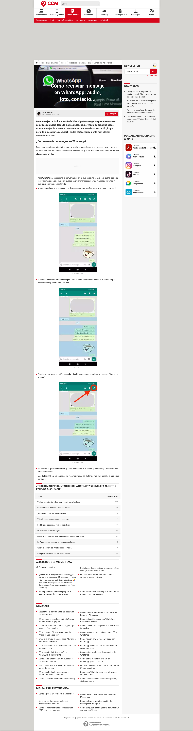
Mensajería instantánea (65, 20)
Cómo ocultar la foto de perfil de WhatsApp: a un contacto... (53, 653)
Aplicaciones (92, 20)
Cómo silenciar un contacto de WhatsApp (57, 678)
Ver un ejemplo (151, 75)
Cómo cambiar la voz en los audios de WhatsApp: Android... (56, 660)
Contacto (116, 718)
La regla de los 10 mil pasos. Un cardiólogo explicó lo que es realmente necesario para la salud (141, 94)
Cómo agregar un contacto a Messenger (56, 694)
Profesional (103, 20)
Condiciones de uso (89, 718)
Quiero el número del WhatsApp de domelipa (54, 548)
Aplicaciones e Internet (49, 63)
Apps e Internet (72, 12)
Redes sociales (41, 20)
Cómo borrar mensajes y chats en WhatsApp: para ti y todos (95, 660)
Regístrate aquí (69, 718)
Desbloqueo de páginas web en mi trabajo (53, 525)
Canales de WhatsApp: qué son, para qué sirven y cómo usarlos (57, 626)
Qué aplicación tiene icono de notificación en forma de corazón (61, 536)
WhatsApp (40, 68)
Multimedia (88, 12)
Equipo (78, 718)
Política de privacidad (104, 718)
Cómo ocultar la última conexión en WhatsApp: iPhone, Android (54, 673)
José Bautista (48, 112)
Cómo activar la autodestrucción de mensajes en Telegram (96, 702)
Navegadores (80, 20)
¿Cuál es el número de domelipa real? (51, 513)
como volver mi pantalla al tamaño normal (53, 508)
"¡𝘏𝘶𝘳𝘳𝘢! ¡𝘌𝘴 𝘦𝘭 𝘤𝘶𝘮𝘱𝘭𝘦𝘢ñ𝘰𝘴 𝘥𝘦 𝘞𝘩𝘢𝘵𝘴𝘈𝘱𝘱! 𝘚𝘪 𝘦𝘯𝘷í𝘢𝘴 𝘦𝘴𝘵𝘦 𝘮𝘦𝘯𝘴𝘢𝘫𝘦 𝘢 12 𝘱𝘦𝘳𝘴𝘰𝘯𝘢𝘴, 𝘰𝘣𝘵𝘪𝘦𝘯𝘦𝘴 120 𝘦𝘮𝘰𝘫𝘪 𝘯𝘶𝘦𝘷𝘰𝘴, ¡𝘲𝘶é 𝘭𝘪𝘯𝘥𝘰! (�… (57, 579)
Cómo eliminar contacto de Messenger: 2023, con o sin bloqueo (56, 709)
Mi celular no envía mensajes (48, 531)
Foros (151, 12)
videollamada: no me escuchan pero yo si (53, 519)
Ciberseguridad (120, 12)
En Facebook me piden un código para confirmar (56, 542)
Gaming (104, 12)
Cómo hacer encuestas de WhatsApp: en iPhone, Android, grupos (56, 620)
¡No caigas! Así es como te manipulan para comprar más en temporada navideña (141, 103)
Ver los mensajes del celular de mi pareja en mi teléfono (58, 502)
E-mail (52, 20)
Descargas (135, 12)
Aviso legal (125, 718)
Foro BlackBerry (63, 594)
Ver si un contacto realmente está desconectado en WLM (53, 702)
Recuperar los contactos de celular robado (53, 554)
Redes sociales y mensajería (80, 63)
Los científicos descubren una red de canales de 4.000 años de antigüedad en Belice (141, 119)
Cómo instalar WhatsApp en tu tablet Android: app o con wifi (55, 633)
